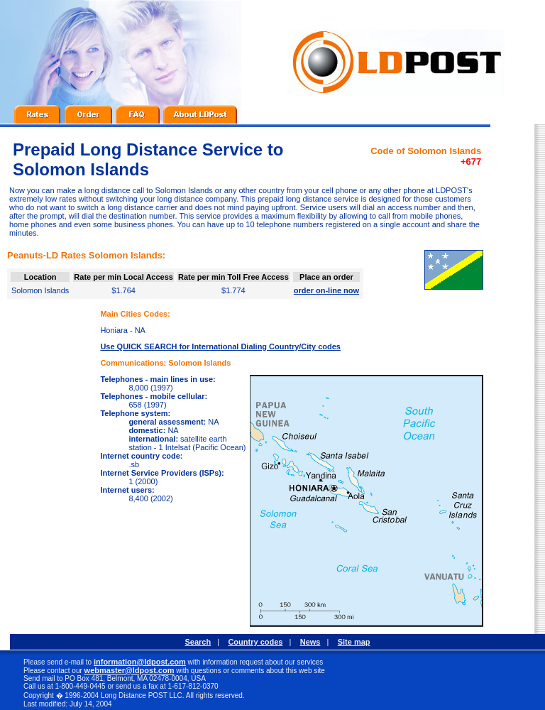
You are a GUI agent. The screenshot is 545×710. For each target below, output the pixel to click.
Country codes (255, 642)
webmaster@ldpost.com (129, 670)
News (310, 642)
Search (198, 642)
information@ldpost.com (140, 661)
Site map (354, 642)
